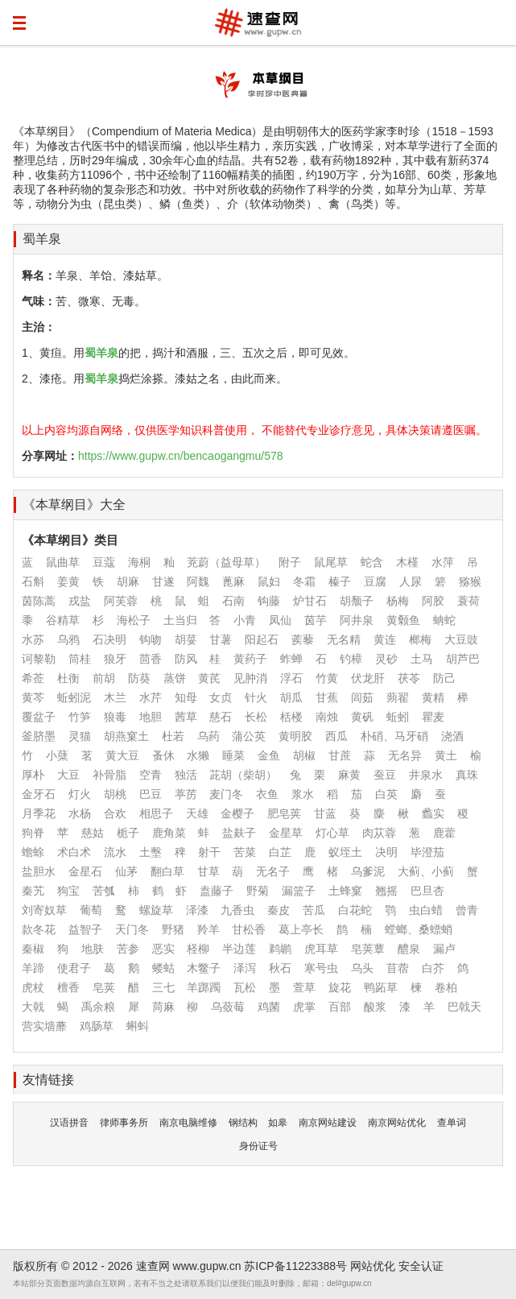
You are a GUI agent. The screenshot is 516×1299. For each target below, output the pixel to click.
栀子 (128, 832)
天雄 (197, 813)
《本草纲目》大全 (74, 504)
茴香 (150, 658)
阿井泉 (357, 620)
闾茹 (362, 697)
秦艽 (33, 890)
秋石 (280, 968)
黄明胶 (295, 736)
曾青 (467, 910)
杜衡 (68, 678)
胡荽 (186, 639)
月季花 (39, 813)
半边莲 (239, 948)
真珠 (467, 774)
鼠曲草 (63, 562)
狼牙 (115, 658)
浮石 (291, 678)
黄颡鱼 (403, 620)
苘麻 (163, 1006)
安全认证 (421, 1266)
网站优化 (372, 1266)
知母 (186, 697)
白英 (386, 794)
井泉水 (426, 774)
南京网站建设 (328, 1122)
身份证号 (258, 1146)
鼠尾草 (331, 562)
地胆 (150, 716)
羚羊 (208, 929)
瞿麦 (433, 716)
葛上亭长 (301, 929)
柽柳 (198, 948)
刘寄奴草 (44, 910)
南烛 (327, 716)
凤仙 (280, 620)
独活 (186, 774)
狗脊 (33, 832)
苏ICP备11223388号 (295, 1266)
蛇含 (372, 562)
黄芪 (209, 678)
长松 (256, 716)
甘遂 (163, 581)
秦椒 (33, 948)
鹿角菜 (169, 832)
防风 (186, 658)
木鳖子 (204, 968)
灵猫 (79, 736)
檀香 (68, 987)
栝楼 (291, 716)
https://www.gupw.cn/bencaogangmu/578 (180, 455)
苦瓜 (314, 910)
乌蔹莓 (228, 1006)
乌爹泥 (368, 871)
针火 (256, 697)
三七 (163, 987)
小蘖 (57, 755)
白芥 (433, 968)
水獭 (198, 755)
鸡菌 (269, 1006)
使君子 (74, 968)
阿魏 (198, 581)
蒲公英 (249, 736)
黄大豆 (122, 755)
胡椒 (304, 755)
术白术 (74, 852)
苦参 (128, 948)
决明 (386, 852)
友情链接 (48, 1079)
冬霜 (304, 581)
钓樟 (351, 658)
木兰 (115, 697)
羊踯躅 (204, 987)
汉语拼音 (69, 1122)
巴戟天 (464, 1006)
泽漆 (197, 910)
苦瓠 (104, 890)
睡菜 (233, 755)
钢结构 (243, 1122)
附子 (290, 562)
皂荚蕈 (368, 948)
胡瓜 (291, 697)
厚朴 (33, 774)
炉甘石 (310, 600)
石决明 (109, 639)
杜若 (173, 736)
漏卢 (444, 948)
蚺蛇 (444, 620)
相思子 (156, 813)
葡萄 (91, 910)
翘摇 (386, 890)
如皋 (277, 1122)
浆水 (302, 794)
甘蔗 (339, 755)
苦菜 (244, 852)
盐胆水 (39, 871)
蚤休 (163, 755)
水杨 (79, 813)
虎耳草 (321, 948)
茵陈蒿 (39, 600)
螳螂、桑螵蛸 (418, 929)
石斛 (33, 581)
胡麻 (128, 581)
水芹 (150, 697)
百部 (339, 1006)
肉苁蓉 (379, 832)
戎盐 (79, 600)
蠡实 (433, 813)
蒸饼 (174, 678)
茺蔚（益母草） (226, 562)
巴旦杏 (427, 890)
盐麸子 (239, 832)
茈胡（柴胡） (243, 774)
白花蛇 (355, 910)
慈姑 (92, 832)
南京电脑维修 (188, 1122)
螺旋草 (156, 910)
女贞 (220, 697)
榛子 (339, 581)
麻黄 (349, 774)
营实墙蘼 (44, 1026)
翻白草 (167, 871)
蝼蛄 (163, 968)
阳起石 (262, 639)
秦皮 (278, 910)
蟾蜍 (33, 852)
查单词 (451, 1122)
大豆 (68, 774)
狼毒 (115, 716)
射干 (209, 852)
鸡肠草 (97, 1026)
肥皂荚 (284, 813)
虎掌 (304, 1006)
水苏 (33, 639)
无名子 (273, 871)
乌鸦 (68, 639)
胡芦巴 (463, 658)
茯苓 (409, 678)
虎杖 (33, 987)
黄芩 (33, 697)
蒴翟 (397, 697)
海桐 (139, 562)
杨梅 (397, 600)
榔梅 (420, 639)
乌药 (208, 736)
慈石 (220, 716)
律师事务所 (124, 1122)
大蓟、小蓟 (426, 871)
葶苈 (186, 794)
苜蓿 (397, 968)
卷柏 (446, 987)
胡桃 (115, 794)
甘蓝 (325, 813)
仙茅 (126, 871)
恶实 (163, 948)
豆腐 (375, 581)
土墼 (150, 852)
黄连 (385, 639)
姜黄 (68, 581)
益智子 (85, 929)
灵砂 (386, 658)
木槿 (407, 562)
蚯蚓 (397, 716)
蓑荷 (468, 600)
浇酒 (452, 736)
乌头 (362, 968)
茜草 (186, 716)
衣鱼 (267, 794)
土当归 (180, 620)
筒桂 (79, 658)
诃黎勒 (39, 658)
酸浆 (375, 1006)
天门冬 (132, 929)
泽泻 (244, 968)
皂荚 (104, 987)
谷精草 (63, 620)
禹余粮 (98, 1006)
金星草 (286, 832)
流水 (115, 852)
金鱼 (269, 755)
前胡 (104, 678)
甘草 (208, 871)
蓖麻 (233, 581)
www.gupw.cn (207, 1266)
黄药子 (250, 658)
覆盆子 (39, 716)
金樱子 (237, 813)
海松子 (134, 620)
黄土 (446, 755)
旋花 (339, 987)
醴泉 (409, 948)
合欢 (115, 813)
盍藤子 (216, 890)
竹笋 (79, 716)
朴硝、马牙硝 (394, 736)
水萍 (442, 562)
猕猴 (470, 581)
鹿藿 (444, 832)
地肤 (92, 948)
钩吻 (150, 639)
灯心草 (332, 832)
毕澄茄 (427, 852)
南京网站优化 (397, 1122)
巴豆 (150, 794)
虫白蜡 (426, 910)
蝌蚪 (137, 1026)
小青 (244, 620)
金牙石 (39, 794)
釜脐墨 (39, 736)
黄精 (433, 697)
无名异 (405, 755)
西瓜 (336, 736)
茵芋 (315, 620)
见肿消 (250, 678)
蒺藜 (302, 639)
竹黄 (327, 678)
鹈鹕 (280, 948)
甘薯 (220, 639)
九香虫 (237, 910)
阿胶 (433, 600)
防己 (444, 678)
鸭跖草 (381, 987)
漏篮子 (299, 890)
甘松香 (249, 929)
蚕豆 (385, 774)
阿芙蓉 (121, 600)
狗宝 (68, 890)
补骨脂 (109, 774)
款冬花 (39, 929)
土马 (422, 658)
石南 (233, 600)
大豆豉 (461, 639)
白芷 (280, 852)
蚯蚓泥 (74, 697)
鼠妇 (269, 581)
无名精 (344, 639)
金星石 (85, 871)
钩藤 (269, 600)
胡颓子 (357, 600)
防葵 (139, 678)
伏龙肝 (368, 678)
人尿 (410, 581)
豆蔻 (104, 562)
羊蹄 (33, 968)
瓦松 (244, 987)
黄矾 (362, 716)
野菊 (257, 890)
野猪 (173, 929)
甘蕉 (327, 697)
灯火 (79, 794)
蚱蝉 (291, 658)
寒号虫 (321, 968)
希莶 (33, 678)
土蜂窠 (345, 890)
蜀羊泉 (42, 239)
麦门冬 (226, 794)
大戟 (33, 1006)
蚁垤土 (345, 852)
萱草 (304, 987)
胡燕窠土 (126, 736)
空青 (150, 774)
